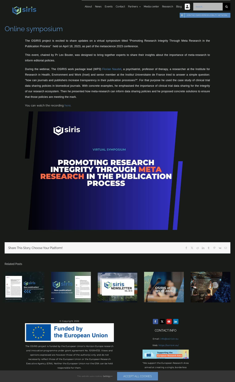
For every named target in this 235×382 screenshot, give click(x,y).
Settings (107, 376)
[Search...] (207, 6)
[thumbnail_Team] (104, 112)
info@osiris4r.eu (169, 338)
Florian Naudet (111, 69)
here (68, 105)
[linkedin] (175, 321)
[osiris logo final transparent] (24, 7)
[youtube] (169, 321)
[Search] (226, 6)
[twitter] (162, 321)
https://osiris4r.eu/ (169, 345)
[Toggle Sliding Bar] (185, 6)
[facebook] (155, 321)
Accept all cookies (137, 376)
